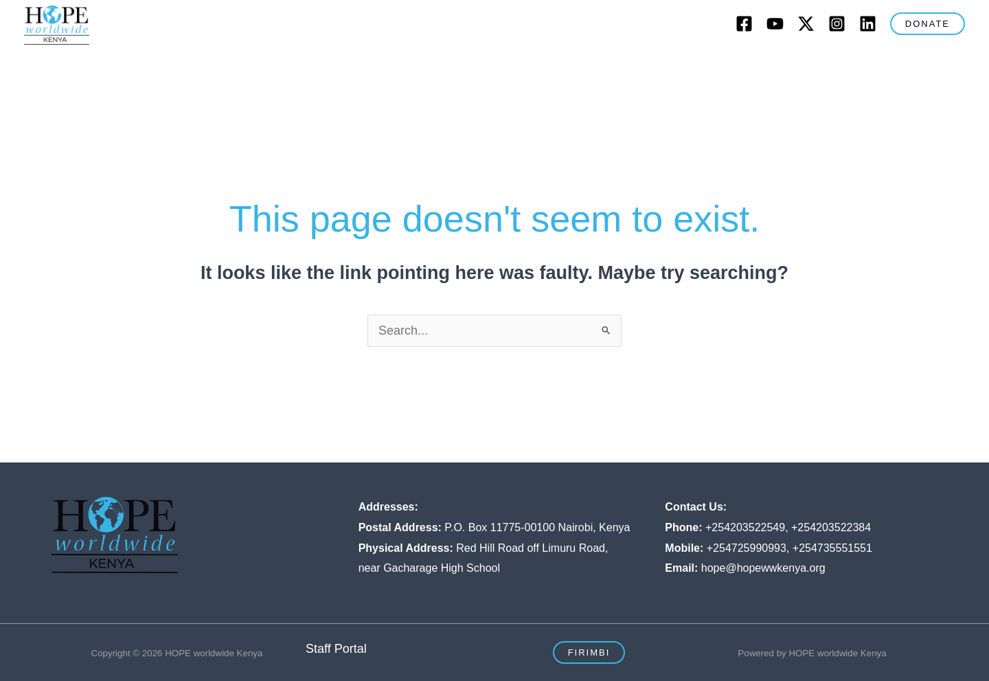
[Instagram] (836, 23)
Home (157, 65)
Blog (684, 65)
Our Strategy (426, 66)
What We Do (329, 66)
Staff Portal (336, 649)
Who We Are (231, 66)
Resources (819, 65)
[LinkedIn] (867, 23)
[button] (927, 23)
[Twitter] (806, 23)
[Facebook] (744, 23)
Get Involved (613, 66)
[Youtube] (775, 23)
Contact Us (744, 65)
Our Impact (520, 66)
